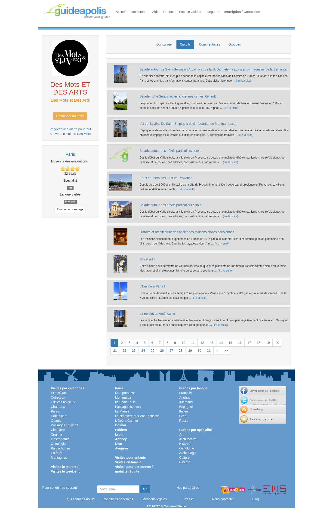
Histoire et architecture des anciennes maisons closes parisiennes (187, 232)
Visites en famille (128, 462)
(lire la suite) (243, 80)
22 (124, 350)
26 (162, 350)
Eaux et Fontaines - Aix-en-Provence (166, 178)
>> (226, 350)
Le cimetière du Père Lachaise (137, 416)
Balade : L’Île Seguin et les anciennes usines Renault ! (179, 96)
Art (181, 434)
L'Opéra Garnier (126, 420)
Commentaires (209, 44)
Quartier (57, 420)
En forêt (56, 453)
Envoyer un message (70, 209)
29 (190, 350)
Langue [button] (213, 12)
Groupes (234, 44)
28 (181, 350)
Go (145, 489)
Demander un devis (70, 116)
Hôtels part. (59, 416)
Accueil (121, 12)
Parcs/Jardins (61, 448)
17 (249, 343)
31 (209, 350)
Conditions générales (118, 499)
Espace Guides (190, 12)
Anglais (184, 397)
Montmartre (123, 397)
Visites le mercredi (65, 467)
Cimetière (58, 430)
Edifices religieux (63, 402)
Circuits (185, 44)
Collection (58, 397)
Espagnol (186, 407)
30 (199, 350)
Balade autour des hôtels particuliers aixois (170, 151)
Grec (182, 416)
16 (240, 343)
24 (143, 350)
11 (193, 343)
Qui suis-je (164, 44)
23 (134, 350)
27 (171, 350)
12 (202, 343)
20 (277, 343)
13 (211, 343)
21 (115, 350)
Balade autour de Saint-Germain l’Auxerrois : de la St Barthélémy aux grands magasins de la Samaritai (213, 69)
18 (258, 343)
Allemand (186, 402)
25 (152, 350)
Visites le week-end (65, 471)
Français (185, 393)
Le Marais (122, 411)
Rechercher (139, 12)
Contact (168, 12)
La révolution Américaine (157, 313)
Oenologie (58, 444)
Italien (183, 411)
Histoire (184, 444)
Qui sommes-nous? (81, 499)
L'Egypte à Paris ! (152, 286)
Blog (255, 499)
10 (183, 343)
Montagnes (59, 457)
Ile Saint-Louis (125, 402)
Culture (184, 457)
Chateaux (58, 407)
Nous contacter (223, 499)
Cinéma (56, 434)
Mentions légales (154, 499)
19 (268, 343)
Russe (183, 420)
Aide (155, 12)
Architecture (188, 439)
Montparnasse (125, 393)
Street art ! (147, 259)
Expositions (59, 393)
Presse (189, 499)
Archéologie (187, 453)
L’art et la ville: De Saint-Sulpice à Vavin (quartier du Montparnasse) (188, 123)
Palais (55, 411)
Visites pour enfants (130, 457)
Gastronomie (60, 439)
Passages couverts (64, 425)
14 (221, 343)
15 (230, 343)
